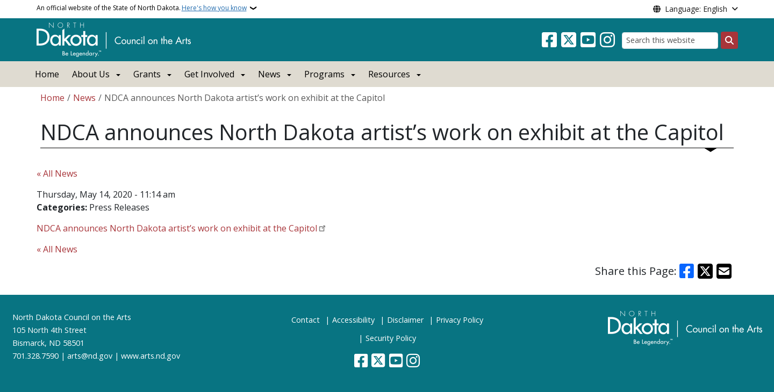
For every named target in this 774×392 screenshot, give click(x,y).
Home (47, 74)
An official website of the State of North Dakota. (142, 8)
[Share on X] (705, 271)
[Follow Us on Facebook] (549, 40)
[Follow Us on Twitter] (568, 40)
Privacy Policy (459, 320)
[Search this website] (670, 40)
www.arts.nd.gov (150, 356)
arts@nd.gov (89, 356)
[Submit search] (729, 40)
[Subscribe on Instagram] (607, 40)
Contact (305, 320)
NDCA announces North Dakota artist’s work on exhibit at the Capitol (177, 228)
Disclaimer (405, 320)
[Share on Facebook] (687, 271)
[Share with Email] (724, 271)
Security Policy (391, 338)
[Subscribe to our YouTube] (588, 40)
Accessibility (353, 320)
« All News (57, 173)
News (84, 98)
